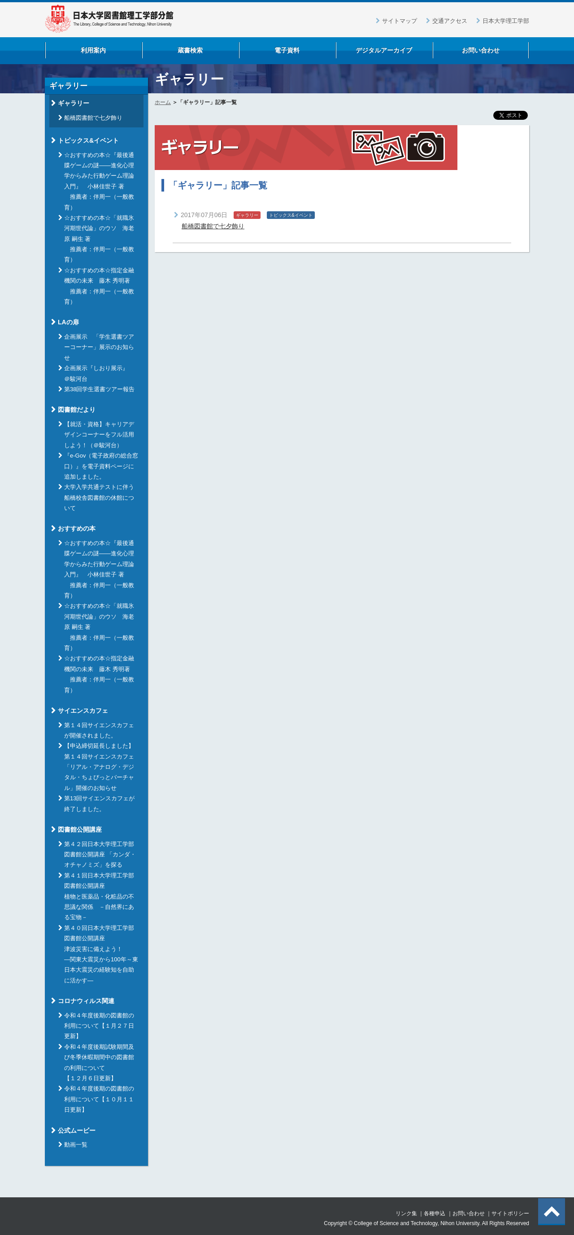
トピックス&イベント (88, 140)
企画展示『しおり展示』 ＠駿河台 (99, 373)
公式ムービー (77, 1130)
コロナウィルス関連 (86, 1000)
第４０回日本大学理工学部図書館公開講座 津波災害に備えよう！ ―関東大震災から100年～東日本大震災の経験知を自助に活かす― (101, 954)
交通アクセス (449, 20)
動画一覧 (75, 1144)
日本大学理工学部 (506, 20)
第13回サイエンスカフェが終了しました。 (99, 803)
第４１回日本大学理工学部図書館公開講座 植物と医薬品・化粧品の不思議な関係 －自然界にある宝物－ (99, 896)
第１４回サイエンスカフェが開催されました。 (99, 730)
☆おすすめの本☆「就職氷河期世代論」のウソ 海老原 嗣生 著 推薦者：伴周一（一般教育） (99, 238)
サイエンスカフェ (83, 710)
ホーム (163, 102)
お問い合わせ (468, 1213)
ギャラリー (73, 103)
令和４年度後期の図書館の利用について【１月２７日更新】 (99, 1026)
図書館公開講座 (80, 829)
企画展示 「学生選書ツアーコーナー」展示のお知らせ (99, 347)
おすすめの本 (77, 528)
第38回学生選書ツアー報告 (99, 389)
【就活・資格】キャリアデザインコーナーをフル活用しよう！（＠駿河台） (99, 435)
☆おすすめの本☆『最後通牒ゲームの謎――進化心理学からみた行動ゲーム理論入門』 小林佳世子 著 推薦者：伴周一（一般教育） (99, 181)
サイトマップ (399, 20)
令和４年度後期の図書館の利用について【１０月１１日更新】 (99, 1099)
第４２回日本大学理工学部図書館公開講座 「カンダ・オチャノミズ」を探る (100, 854)
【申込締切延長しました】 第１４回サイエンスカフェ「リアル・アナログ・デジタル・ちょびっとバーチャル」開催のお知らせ (99, 766)
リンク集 (406, 1213)
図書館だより (77, 409)
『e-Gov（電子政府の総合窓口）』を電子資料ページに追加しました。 (101, 466)
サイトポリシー (510, 1213)
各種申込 (434, 1213)
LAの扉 (68, 322)
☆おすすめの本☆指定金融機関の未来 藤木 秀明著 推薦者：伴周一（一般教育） (100, 286)
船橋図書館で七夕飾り (213, 226)
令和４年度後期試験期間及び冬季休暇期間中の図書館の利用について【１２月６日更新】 (99, 1062)
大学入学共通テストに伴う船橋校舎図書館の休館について (99, 497)
